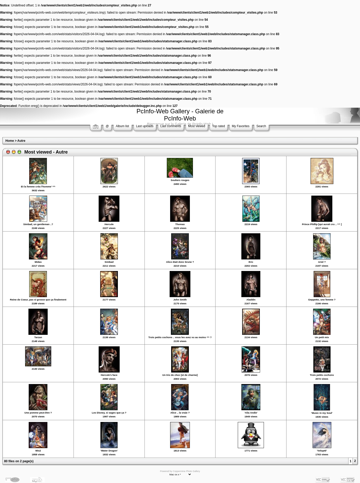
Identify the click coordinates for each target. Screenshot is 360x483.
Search (261, 126)
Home (9, 141)
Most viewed (196, 126)
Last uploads (144, 126)
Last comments (170, 126)
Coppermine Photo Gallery (186, 471)
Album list (122, 126)
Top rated (218, 126)
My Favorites (241, 126)
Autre (21, 141)
